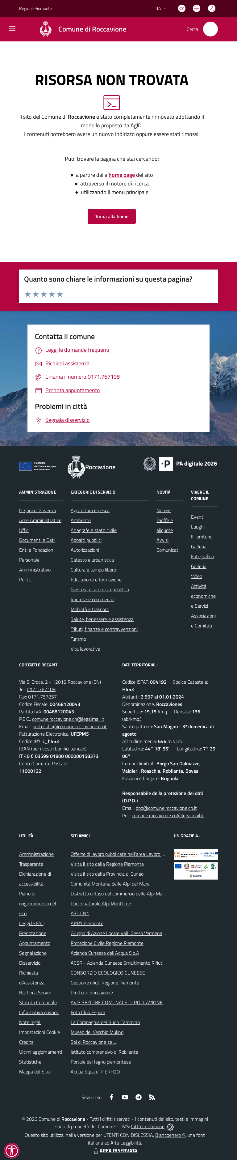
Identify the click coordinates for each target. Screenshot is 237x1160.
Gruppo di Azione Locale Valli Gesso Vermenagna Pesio (126, 933)
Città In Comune (147, 1126)
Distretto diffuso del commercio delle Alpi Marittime (123, 893)
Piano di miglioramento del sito (37, 903)
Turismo (78, 639)
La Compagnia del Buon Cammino (105, 1022)
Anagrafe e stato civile (94, 530)
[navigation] (12, 28)
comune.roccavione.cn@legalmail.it (68, 719)
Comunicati (167, 550)
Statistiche (30, 1061)
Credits (26, 1042)
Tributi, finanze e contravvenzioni (104, 629)
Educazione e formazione (96, 579)
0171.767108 (41, 689)
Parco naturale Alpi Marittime (101, 903)
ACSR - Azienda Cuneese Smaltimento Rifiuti (117, 963)
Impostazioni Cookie (39, 1032)
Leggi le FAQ (32, 923)
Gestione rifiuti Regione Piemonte (105, 982)
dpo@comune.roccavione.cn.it (166, 808)
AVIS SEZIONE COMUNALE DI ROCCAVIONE (117, 1002)
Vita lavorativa (85, 648)
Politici (25, 579)
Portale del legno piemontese (101, 1061)
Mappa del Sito (34, 1071)
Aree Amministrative (40, 520)
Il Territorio (201, 536)
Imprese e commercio (92, 599)
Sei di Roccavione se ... (93, 1042)
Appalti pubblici (86, 540)
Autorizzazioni (85, 550)
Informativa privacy (39, 1012)
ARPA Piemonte (87, 923)
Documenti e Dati (37, 540)
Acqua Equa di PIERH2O (95, 1071)
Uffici (24, 530)
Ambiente (81, 520)
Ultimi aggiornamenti (40, 1052)
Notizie (163, 510)
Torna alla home (111, 216)
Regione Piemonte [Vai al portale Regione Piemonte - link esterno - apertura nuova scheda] (35, 8)
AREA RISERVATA (114, 1150)
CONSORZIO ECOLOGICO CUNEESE (108, 972)
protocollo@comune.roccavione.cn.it (70, 726)
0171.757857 (42, 696)
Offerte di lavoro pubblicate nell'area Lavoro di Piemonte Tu (131, 854)
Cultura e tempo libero (93, 569)
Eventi (197, 517)
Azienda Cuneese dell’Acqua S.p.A (105, 953)
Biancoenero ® (170, 1135)
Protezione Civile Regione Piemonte (107, 943)
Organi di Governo (37, 510)
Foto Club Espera (88, 1012)
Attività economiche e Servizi (203, 596)
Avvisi (162, 540)
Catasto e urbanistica (92, 559)
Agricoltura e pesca (90, 510)
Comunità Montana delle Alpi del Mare (110, 883)
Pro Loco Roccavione (92, 992)
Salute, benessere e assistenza (102, 619)
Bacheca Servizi (35, 992)
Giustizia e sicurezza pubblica (100, 589)
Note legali (30, 1022)
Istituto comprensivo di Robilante (104, 1052)
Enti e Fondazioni (36, 550)
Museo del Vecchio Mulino (97, 1032)
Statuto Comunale (38, 1002)
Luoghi (198, 526)
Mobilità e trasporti (90, 609)
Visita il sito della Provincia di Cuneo (107, 873)
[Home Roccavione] (80, 29)
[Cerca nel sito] (210, 29)
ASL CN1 (80, 913)
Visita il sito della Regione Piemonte (107, 864)
